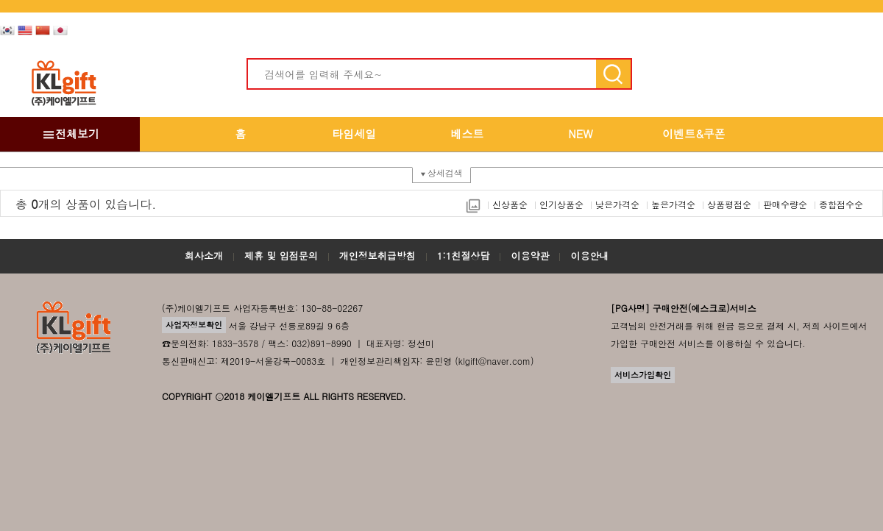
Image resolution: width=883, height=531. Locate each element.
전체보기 (69, 133)
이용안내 (589, 256)
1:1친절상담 (463, 256)
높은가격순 (673, 204)
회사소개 (204, 256)
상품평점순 (729, 204)
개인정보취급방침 (377, 256)
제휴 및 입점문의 (281, 256)
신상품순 (510, 204)
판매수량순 (785, 204)
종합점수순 (841, 204)
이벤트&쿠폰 (694, 133)
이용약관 (530, 256)
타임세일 (354, 133)
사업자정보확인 (194, 324)
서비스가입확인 (642, 374)
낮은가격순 (617, 204)
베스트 (467, 133)
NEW (580, 133)
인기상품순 (561, 204)
